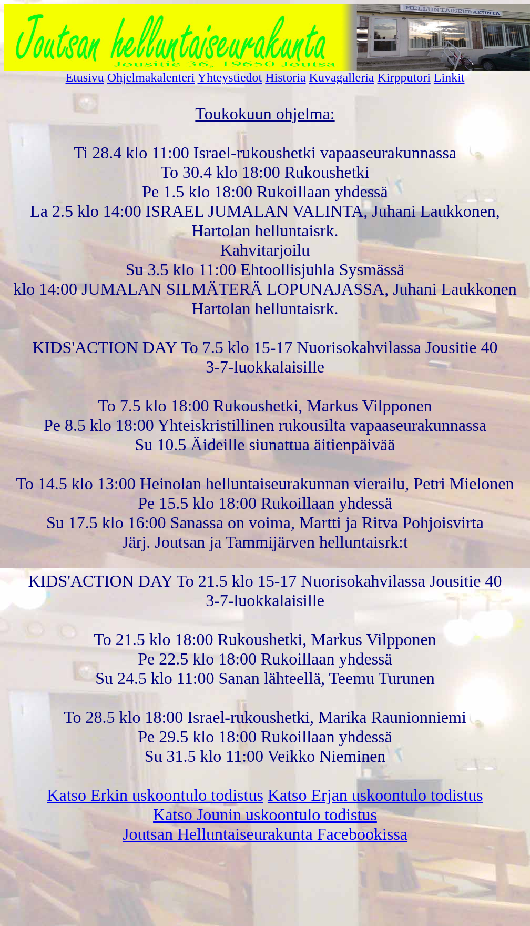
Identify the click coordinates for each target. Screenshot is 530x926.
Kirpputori (403, 77)
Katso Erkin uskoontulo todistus (155, 795)
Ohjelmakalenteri (151, 77)
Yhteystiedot (230, 77)
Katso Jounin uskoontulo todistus (265, 814)
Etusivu (85, 77)
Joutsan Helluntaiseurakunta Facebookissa (265, 833)
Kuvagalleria (341, 77)
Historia (285, 77)
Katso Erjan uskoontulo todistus (375, 795)
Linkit (449, 77)
